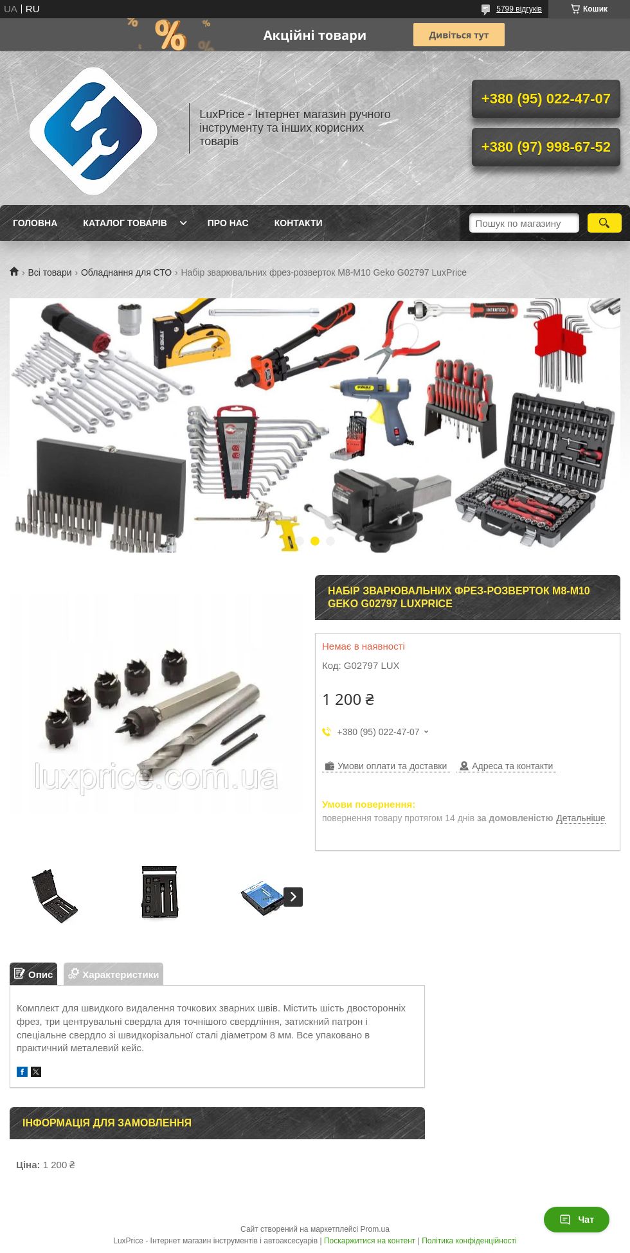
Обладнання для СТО (126, 272)
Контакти (298, 223)
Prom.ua (375, 1229)
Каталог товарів (124, 223)
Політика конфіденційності (469, 1240)
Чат (576, 1219)
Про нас (228, 223)
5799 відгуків (519, 8)
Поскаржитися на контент (369, 1240)
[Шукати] (605, 223)
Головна (35, 223)
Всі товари (49, 272)
